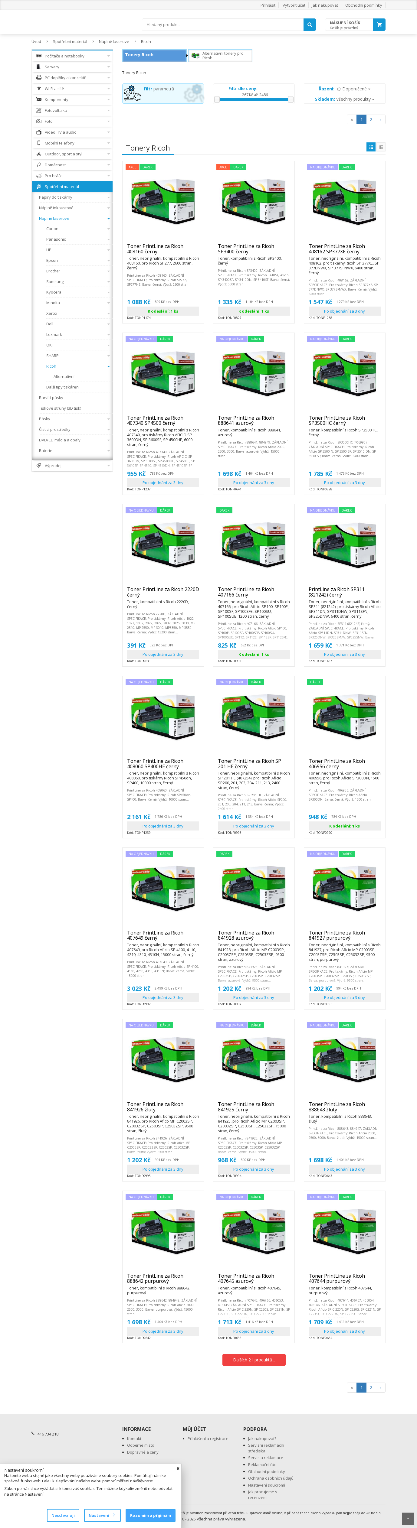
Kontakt (134, 1438)
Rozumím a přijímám (150, 1515)
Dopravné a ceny (143, 1452)
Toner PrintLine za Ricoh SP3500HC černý (345, 423)
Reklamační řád (262, 1464)
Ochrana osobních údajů (271, 1478)
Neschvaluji (63, 1515)
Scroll (408, 1519)
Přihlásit (268, 5)
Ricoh (146, 41)
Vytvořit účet (294, 5)
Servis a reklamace (265, 1457)
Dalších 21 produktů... (254, 1360)
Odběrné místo (140, 1445)
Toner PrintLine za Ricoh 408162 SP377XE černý (345, 251)
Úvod (36, 41)
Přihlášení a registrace (208, 1438)
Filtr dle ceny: (243, 88)
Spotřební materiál (70, 41)
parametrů (159, 89)
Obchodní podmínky (363, 5)
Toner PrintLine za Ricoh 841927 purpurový (345, 938)
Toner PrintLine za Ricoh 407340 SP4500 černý (163, 423)
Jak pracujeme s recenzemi (262, 1494)
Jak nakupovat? (262, 1438)
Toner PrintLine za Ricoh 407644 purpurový (345, 1281)
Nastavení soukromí (266, 1485)
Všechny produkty (344, 99)
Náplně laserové (114, 41)
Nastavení (101, 1515)
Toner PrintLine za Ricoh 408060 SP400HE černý (163, 766)
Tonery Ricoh (139, 54)
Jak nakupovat (325, 5)
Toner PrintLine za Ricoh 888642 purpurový (163, 1281)
